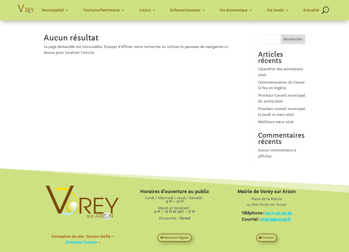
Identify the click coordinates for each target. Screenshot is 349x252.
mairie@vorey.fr (276, 219)
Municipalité (53, 10)
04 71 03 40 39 (278, 213)
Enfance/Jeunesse (185, 10)
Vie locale (275, 10)
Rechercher (293, 39)
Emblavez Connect (81, 242)
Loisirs (145, 10)
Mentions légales (176, 237)
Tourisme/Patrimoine (101, 10)
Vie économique (233, 10)
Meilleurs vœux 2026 (275, 122)
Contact (268, 237)
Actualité (311, 10)
